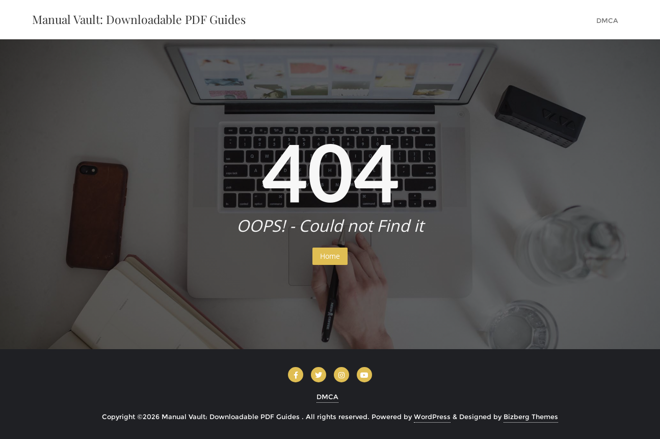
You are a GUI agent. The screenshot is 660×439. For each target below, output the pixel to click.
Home (330, 256)
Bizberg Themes (531, 416)
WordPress (432, 416)
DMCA (327, 397)
